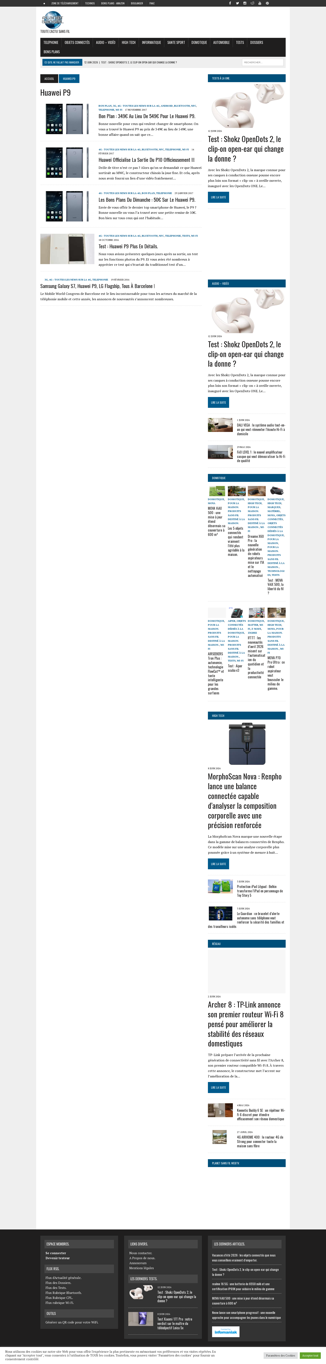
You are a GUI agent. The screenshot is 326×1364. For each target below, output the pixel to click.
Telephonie (50, 42)
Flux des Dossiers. (58, 1282)
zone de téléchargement (65, 3)
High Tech (129, 42)
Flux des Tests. (56, 1287)
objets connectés (77, 42)
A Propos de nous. (142, 1258)
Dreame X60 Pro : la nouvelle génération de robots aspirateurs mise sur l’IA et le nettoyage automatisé (256, 556)
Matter (253, 624)
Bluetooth (182, 105)
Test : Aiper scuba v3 (235, 668)
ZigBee (252, 632)
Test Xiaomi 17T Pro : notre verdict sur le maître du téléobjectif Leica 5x (174, 1323)
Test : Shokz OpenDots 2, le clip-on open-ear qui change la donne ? (246, 148)
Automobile (221, 42)
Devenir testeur (58, 1258)
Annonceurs (138, 1263)
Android (167, 105)
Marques (274, 507)
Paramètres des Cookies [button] (280, 1355)
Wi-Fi (119, 109)
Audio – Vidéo (105, 42)
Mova (211, 503)
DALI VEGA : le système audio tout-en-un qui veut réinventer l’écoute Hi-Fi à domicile (261, 429)
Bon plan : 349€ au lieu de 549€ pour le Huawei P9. (147, 116)
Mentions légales (141, 1268)
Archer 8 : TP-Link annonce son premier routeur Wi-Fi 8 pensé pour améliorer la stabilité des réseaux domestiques (246, 1023)
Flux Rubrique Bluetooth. (64, 1292)
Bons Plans (52, 51)
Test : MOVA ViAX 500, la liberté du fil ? (275, 587)
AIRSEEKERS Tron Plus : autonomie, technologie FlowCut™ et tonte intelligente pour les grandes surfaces (216, 673)
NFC (193, 105)
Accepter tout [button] (310, 1355)
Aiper (231, 620)
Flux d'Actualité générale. (64, 1277)
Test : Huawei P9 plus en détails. (128, 246)
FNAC (152, 3)
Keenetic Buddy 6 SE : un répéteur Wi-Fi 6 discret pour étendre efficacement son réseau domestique (261, 1114)
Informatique (151, 42)
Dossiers (256, 42)
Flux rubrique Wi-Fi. (60, 1302)
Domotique (199, 42)
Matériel (274, 511)
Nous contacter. (140, 1253)
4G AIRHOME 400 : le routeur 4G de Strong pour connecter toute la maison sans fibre (260, 1141)
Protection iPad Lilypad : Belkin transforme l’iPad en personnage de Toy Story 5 (260, 891)
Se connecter (56, 1253)
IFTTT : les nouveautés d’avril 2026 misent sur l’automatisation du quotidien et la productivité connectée (256, 657)
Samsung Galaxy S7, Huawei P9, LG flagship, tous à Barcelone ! (97, 285)
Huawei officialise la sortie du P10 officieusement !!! (147, 159)
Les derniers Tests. (143, 1278)
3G (114, 105)
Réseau (216, 943)
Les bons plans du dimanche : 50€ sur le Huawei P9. (147, 199)
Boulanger (137, 3)
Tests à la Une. (221, 78)
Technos (90, 3)
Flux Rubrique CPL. (59, 1297)
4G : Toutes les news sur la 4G (138, 105)
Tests (240, 42)
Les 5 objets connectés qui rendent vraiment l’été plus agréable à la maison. (237, 539)
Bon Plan (105, 105)
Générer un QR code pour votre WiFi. (72, 1322)
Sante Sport (176, 42)
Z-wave (256, 628)
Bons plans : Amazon (113, 3)
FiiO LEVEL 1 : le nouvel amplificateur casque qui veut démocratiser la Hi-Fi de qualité (261, 456)
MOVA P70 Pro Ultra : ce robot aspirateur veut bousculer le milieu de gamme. (276, 673)
